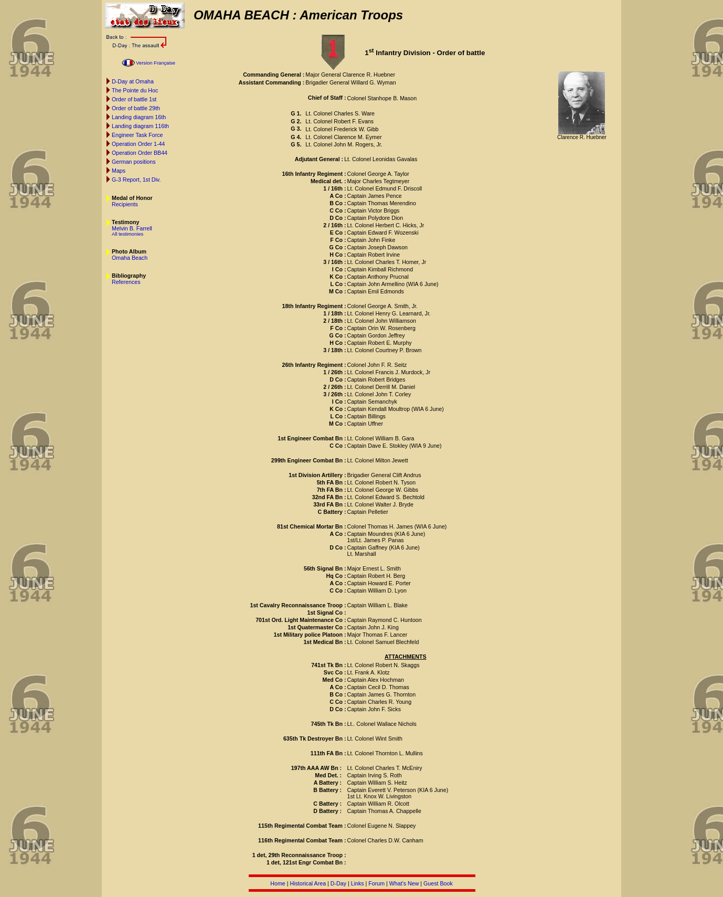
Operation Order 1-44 (138, 144)
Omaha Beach (129, 258)
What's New (404, 883)
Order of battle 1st (134, 99)
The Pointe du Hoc (135, 90)
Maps (118, 170)
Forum (376, 883)
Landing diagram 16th (139, 117)
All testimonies (127, 234)
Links (357, 883)
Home (277, 883)
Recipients (125, 204)
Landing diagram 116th (140, 126)
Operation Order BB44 (139, 153)
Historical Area (308, 883)
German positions (134, 162)
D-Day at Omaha (133, 81)
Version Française (155, 63)
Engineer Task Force (137, 135)
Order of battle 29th (136, 108)
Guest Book (438, 883)
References (126, 282)
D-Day (338, 883)
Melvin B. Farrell (132, 228)
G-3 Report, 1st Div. (136, 179)
